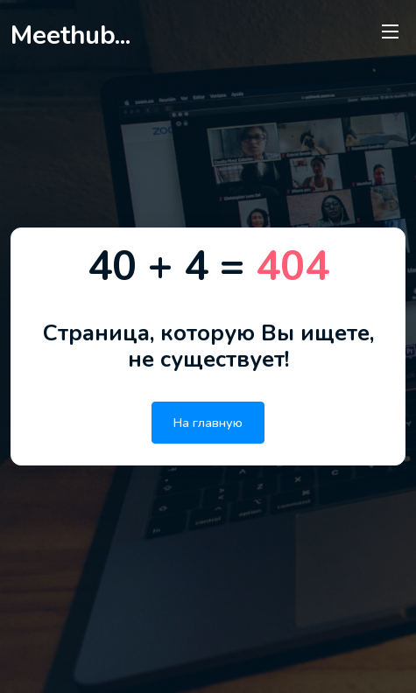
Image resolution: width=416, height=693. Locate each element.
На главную (208, 422)
